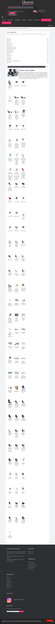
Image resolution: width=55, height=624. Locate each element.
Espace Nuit (10, 582)
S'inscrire (21, 611)
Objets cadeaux (10, 586)
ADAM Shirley (9, 42)
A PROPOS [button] (50, 25)
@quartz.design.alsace (19, 599)
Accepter (50, 620)
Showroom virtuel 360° (33, 565)
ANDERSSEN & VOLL (10, 51)
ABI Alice (8, 41)
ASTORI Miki (9, 58)
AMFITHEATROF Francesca (11, 48)
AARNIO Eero (9, 40)
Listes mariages (32, 563)
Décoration (9, 584)
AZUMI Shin (9, 62)
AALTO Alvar (9, 38)
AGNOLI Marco (9, 45)
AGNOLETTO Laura (10, 44)
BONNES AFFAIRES (6, 22)
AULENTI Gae (9, 59)
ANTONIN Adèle (9, 52)
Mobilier (9, 579)
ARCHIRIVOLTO (9, 55)
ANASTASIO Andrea (10, 49)
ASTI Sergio (9, 56)
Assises (9, 577)
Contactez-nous (32, 567)
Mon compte (31, 551)
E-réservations (31, 553)
